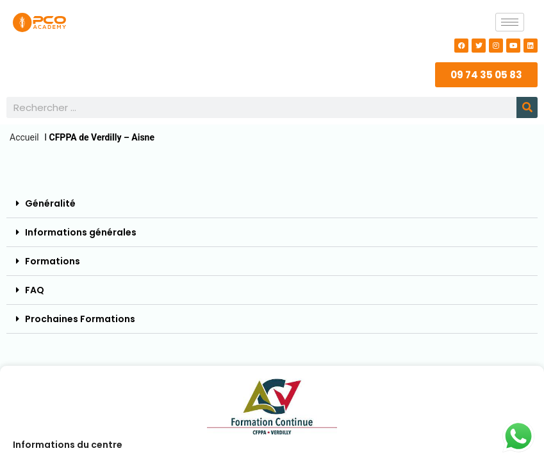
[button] (272, 203)
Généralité (50, 203)
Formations (52, 261)
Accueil (24, 137)
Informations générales (80, 232)
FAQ (34, 290)
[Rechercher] (527, 107)
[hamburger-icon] (509, 22)
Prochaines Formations (80, 318)
